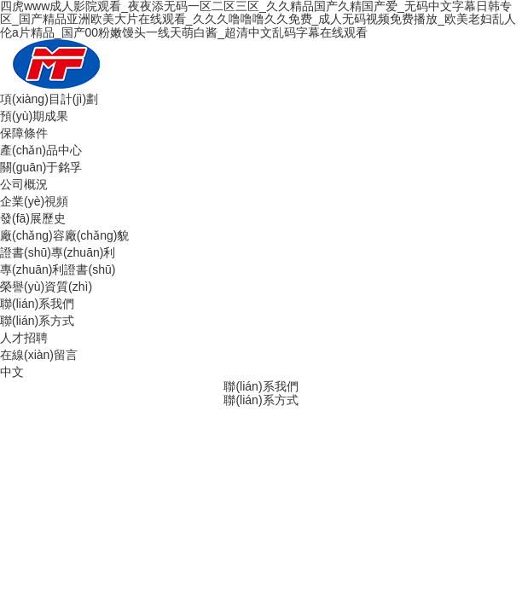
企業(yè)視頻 (34, 201)
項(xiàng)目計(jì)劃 (49, 99)
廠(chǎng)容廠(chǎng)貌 (64, 235)
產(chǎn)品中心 (41, 150)
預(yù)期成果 (34, 116)
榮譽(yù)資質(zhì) (46, 286)
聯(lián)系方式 (37, 320)
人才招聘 (24, 338)
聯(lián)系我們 (37, 303)
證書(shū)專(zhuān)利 (57, 252)
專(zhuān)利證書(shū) (57, 269)
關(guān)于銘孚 (41, 167)
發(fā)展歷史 (33, 218)
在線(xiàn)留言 (39, 355)
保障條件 (24, 133)
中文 (12, 372)
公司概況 (24, 184)
